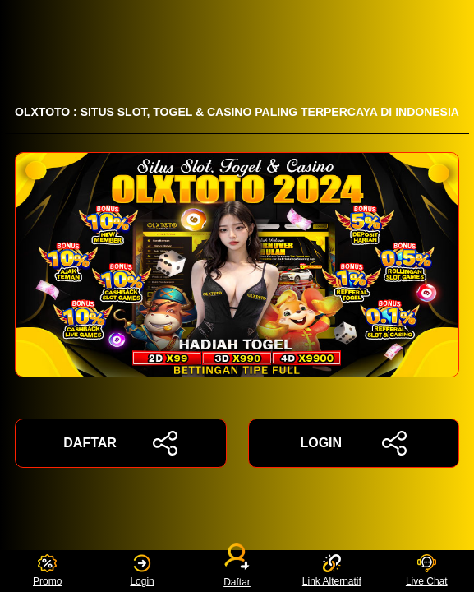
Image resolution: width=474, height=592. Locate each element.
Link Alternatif (331, 571)
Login (142, 571)
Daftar (237, 571)
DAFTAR (120, 443)
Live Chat (427, 571)
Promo (47, 571)
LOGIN (353, 443)
